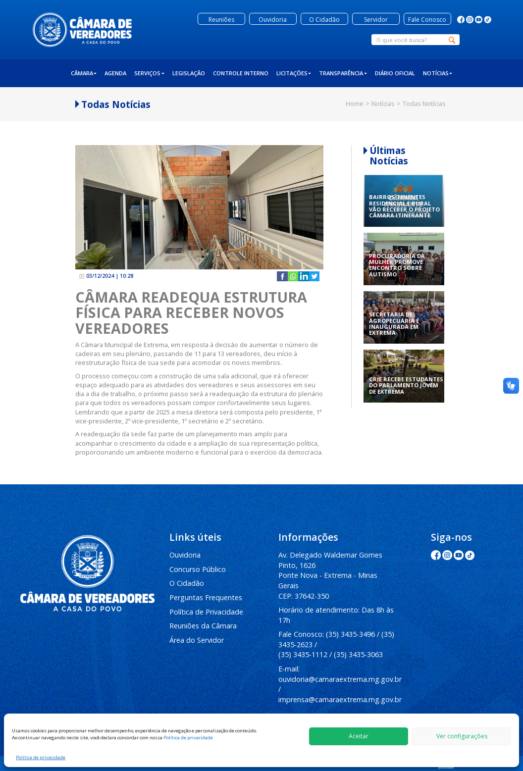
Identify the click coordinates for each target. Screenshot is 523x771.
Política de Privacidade (206, 612)
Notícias (438, 73)
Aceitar (358, 736)
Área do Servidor (196, 640)
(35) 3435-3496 (350, 634)
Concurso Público (197, 569)
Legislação (188, 73)
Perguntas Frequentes (205, 597)
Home (355, 103)
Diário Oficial (395, 73)
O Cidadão (186, 583)
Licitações (294, 73)
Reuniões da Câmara (203, 625)
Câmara (84, 73)
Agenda (115, 73)
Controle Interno (240, 73)
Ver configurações (461, 736)
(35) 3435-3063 (358, 654)
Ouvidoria (185, 555)
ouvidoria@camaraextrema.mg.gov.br (340, 679)
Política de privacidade (188, 737)
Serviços (149, 73)
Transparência (343, 73)
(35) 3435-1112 (302, 654)
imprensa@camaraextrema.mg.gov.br (340, 699)
